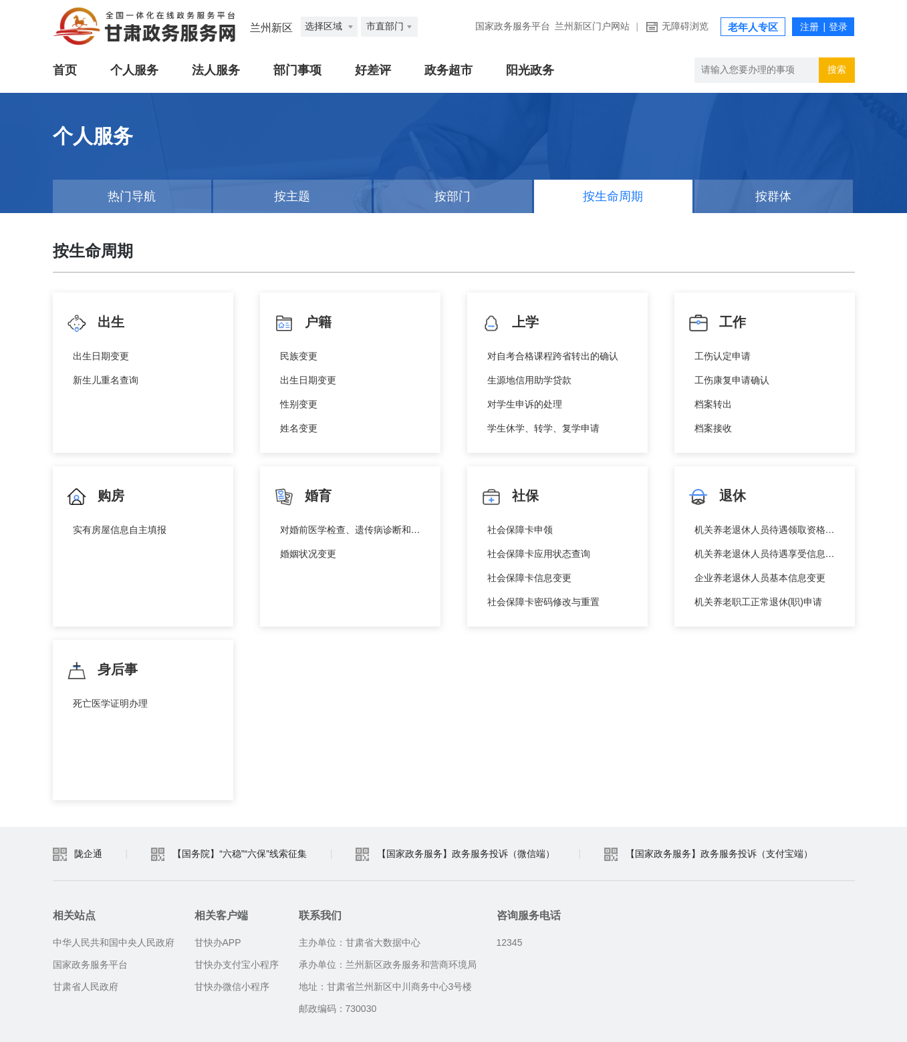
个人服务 (134, 70)
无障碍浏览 (685, 26)
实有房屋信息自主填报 (119, 529)
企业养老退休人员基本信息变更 (759, 577)
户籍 (302, 323)
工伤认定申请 (722, 356)
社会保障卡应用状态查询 (538, 553)
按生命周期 (613, 196)
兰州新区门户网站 (592, 26)
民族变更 (298, 356)
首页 (65, 70)
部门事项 (297, 70)
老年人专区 (753, 27)
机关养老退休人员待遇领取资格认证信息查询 (767, 529)
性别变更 (298, 404)
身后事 (102, 670)
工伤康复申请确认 (731, 380)
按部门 (452, 196)
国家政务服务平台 (512, 26)
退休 (717, 497)
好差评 (373, 70)
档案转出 (713, 404)
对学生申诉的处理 (524, 404)
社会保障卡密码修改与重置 (543, 601)
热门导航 (132, 196)
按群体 (773, 196)
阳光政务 (530, 70)
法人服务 (216, 70)
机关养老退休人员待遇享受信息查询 (767, 553)
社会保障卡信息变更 (529, 577)
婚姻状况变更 (308, 553)
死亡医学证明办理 (110, 703)
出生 (95, 323)
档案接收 (713, 428)
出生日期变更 (101, 356)
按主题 (292, 196)
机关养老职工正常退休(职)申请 (758, 601)
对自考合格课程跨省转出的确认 (552, 356)
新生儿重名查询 (105, 380)
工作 (717, 323)
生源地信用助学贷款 (529, 380)
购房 (95, 497)
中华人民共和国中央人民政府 (113, 942)
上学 (510, 323)
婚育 (302, 497)
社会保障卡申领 (520, 529)
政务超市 (448, 70)
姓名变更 (298, 428)
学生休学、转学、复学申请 (543, 428)
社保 (510, 497)
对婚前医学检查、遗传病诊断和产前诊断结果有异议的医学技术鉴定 (353, 529)
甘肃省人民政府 (85, 986)
